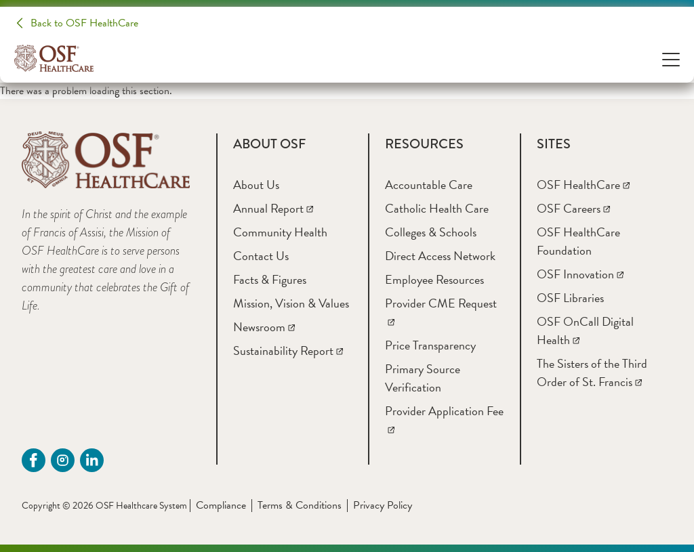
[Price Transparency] (430, 345)
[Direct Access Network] (440, 256)
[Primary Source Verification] (422, 378)
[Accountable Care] (428, 184)
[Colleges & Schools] (430, 232)
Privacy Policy (382, 505)
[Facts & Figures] (269, 279)
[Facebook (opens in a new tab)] (33, 460)
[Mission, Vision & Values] (291, 303)
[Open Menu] (671, 58)
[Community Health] (280, 232)
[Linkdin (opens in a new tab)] (92, 460)
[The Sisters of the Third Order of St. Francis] (592, 372)
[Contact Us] (261, 256)
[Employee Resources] (434, 279)
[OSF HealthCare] (583, 184)
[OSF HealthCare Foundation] (578, 241)
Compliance (221, 505)
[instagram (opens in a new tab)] (63, 460)
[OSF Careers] (573, 208)
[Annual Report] (273, 208)
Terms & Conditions (300, 505)
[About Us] (256, 184)
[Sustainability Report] (288, 350)
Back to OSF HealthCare (84, 23)
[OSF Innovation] (580, 274)
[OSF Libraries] (570, 298)
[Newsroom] (264, 327)
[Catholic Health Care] (437, 208)
